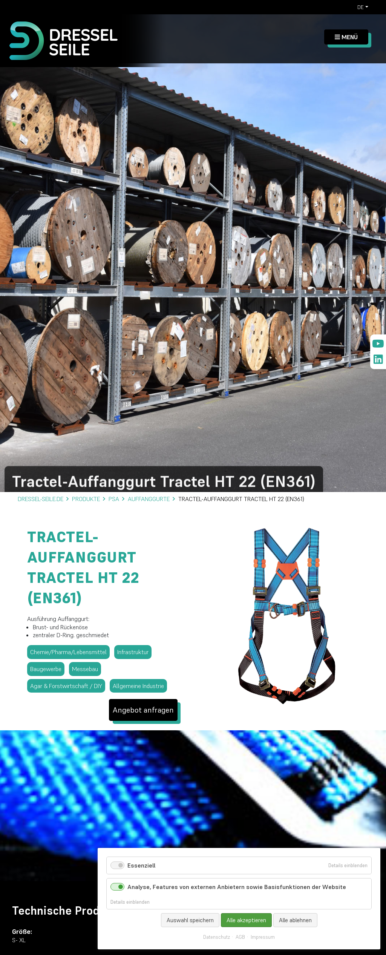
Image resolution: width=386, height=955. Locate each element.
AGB (240, 937)
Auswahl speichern (190, 920)
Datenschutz (216, 937)
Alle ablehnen (295, 920)
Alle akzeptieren (246, 920)
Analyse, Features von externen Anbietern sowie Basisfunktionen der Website (236, 887)
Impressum (263, 937)
